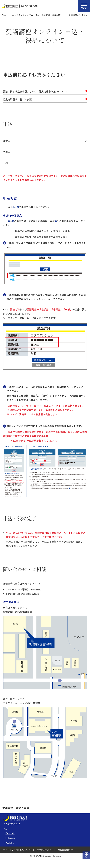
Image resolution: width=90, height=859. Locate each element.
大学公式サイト (13, 823)
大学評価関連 (43, 849)
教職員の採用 (64, 849)
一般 (5, 162)
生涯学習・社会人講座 (29, 6)
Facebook (10, 833)
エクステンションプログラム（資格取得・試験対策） (37, 15)
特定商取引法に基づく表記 (17, 99)
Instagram (10, 837)
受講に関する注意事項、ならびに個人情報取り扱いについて (35, 91)
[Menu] (84, 6)
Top (4, 15)
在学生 (6, 140)
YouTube (10, 842)
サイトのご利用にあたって (15, 849)
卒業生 (6, 151)
